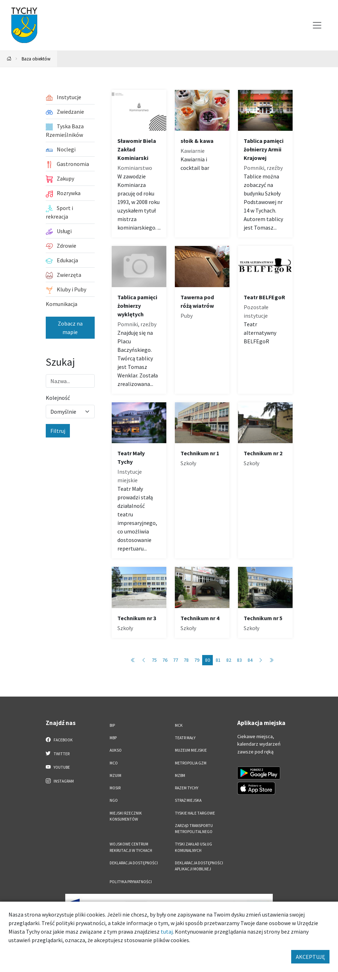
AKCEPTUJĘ (310, 956)
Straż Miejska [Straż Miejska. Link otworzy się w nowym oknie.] (188, 800)
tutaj (167, 931)
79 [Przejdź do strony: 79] (196, 660)
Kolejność (58, 397)
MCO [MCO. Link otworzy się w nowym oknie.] (114, 763)
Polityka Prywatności (131, 881)
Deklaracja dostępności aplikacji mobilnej (199, 865)
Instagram (60, 781)
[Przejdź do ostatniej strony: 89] (271, 660)
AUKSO (116, 750)
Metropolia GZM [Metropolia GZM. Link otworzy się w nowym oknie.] (190, 763)
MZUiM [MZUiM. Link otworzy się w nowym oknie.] (115, 775)
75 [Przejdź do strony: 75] (154, 660)
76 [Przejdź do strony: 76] (164, 660)
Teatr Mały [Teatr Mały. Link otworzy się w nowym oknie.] (185, 737)
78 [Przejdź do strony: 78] (186, 660)
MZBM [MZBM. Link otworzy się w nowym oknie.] (180, 775)
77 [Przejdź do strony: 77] (175, 660)
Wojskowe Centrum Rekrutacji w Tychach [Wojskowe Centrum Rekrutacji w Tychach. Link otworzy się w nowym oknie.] (131, 847)
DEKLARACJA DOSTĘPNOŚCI (134, 862)
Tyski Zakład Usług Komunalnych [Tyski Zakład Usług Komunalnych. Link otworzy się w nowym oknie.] (193, 847)
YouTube (58, 767)
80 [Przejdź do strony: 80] (207, 660)
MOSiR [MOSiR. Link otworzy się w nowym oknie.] (115, 787)
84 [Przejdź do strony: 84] (250, 660)
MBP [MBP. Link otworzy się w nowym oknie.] (113, 737)
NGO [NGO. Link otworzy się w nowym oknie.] (114, 800)
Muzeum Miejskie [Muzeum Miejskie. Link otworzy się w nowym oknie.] (191, 750)
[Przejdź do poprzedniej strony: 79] (143, 660)
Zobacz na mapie (70, 327)
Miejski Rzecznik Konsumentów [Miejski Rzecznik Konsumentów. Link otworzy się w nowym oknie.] (126, 816)
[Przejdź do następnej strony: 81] (260, 660)
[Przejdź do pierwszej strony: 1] (133, 660)
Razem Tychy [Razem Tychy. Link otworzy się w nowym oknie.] (186, 787)
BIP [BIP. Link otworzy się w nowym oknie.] (112, 725)
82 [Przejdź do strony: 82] (228, 660)
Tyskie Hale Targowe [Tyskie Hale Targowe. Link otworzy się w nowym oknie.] (195, 813)
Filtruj (57, 430)
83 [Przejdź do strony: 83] (239, 660)
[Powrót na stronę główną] (9, 59)
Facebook (59, 739)
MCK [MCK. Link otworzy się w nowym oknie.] (179, 725)
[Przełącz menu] (317, 25)
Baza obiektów (36, 58)
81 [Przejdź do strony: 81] (218, 660)
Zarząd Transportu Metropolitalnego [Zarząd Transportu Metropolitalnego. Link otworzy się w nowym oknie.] (194, 828)
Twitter (58, 753)
